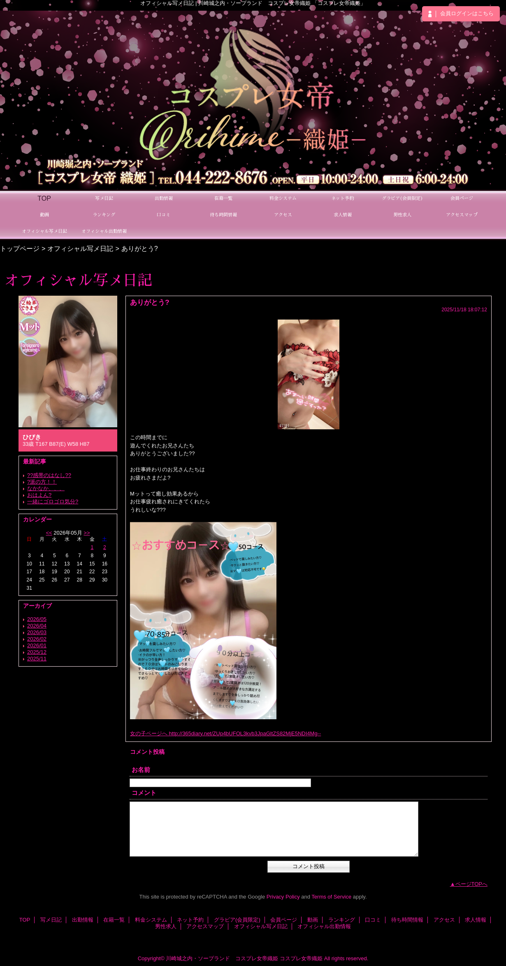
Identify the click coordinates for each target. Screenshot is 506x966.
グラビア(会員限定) (237, 920)
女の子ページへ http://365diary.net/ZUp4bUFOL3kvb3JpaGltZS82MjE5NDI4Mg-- (225, 733)
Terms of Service (331, 897)
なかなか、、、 (46, 488)
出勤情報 (82, 920)
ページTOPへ (471, 884)
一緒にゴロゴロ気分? (52, 501)
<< (49, 533)
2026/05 (36, 619)
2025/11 (36, 659)
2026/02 (36, 639)
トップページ (19, 248)
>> (87, 533)
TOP (44, 198)
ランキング (341, 920)
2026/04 (36, 626)
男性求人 (165, 926)
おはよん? (39, 495)
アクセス (444, 920)
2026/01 (36, 645)
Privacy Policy (283, 897)
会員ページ (283, 920)
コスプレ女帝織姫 (301, 958)
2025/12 (36, 652)
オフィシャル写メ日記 (80, 248)
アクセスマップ (205, 926)
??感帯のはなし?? (49, 475)
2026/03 (36, 632)
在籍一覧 (114, 920)
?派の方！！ (42, 482)
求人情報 (475, 920)
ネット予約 (190, 920)
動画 (312, 920)
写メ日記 (51, 920)
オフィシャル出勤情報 (324, 926)
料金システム (151, 920)
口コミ (373, 920)
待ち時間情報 (407, 920)
